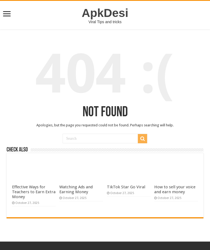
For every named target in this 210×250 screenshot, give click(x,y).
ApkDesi (105, 12)
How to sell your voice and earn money (175, 189)
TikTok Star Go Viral (126, 186)
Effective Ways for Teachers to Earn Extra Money (34, 191)
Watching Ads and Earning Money (76, 189)
